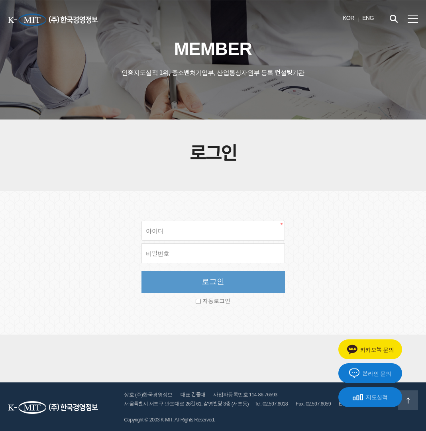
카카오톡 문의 (370, 350)
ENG (368, 18)
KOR (348, 18)
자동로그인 (216, 301)
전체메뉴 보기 (413, 19)
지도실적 (370, 397)
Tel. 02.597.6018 (271, 404)
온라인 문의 (370, 373)
